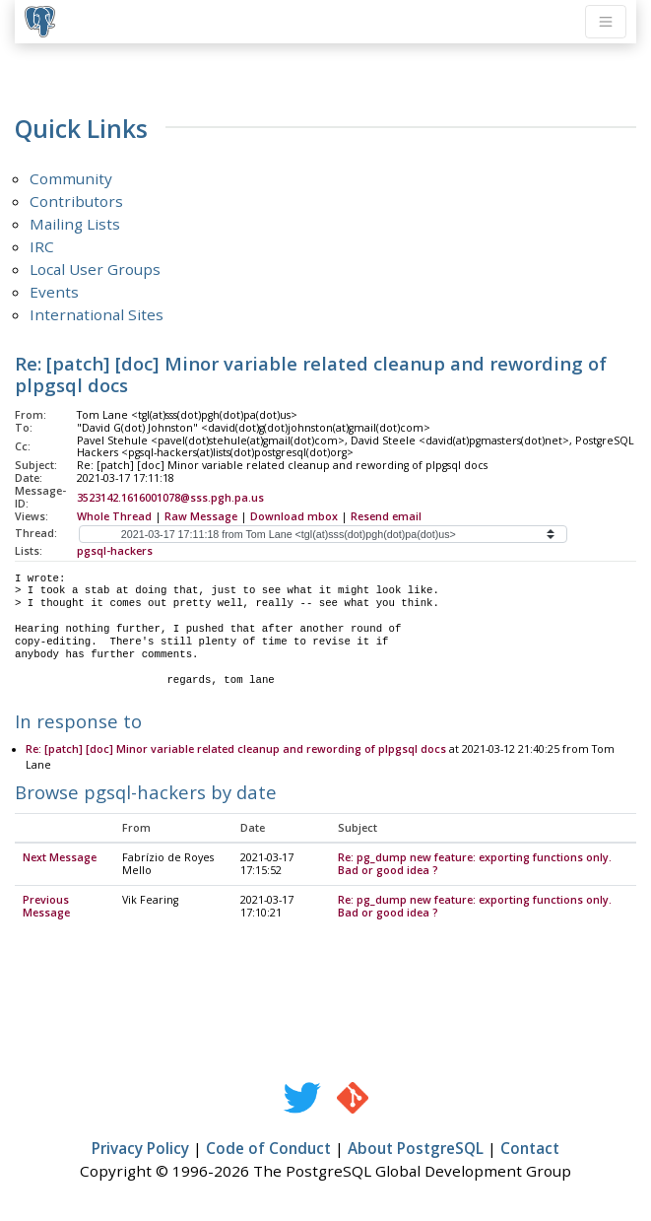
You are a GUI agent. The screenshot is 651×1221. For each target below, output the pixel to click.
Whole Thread (114, 516)
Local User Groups (95, 269)
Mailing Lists (75, 224)
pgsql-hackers (115, 551)
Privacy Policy (140, 1149)
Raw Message (200, 516)
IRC (42, 246)
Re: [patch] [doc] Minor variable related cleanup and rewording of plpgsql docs (236, 750)
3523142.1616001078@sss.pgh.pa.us (170, 498)
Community (71, 178)
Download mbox (294, 516)
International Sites (96, 314)
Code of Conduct (268, 1149)
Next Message (60, 858)
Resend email (386, 516)
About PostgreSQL (416, 1149)
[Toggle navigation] (605, 21)
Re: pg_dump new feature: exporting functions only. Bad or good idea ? (475, 864)
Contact (529, 1149)
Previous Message (46, 907)
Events (54, 292)
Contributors (76, 201)
